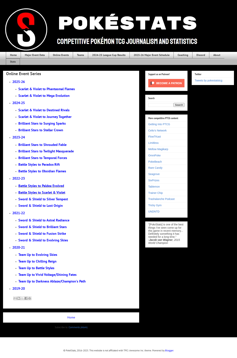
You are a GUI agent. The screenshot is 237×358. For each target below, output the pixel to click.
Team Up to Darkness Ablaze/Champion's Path (52, 281)
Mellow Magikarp (158, 149)
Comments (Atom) (78, 327)
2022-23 (18, 178)
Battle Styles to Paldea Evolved (41, 186)
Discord (200, 55)
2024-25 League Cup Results (109, 55)
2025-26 (18, 82)
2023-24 (18, 137)
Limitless (153, 142)
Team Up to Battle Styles (36, 268)
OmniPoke (154, 155)
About (216, 55)
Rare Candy (155, 167)
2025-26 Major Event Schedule (152, 55)
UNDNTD (153, 211)
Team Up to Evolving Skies (37, 254)
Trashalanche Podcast (161, 198)
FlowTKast (154, 136)
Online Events (61, 55)
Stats (13, 61)
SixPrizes (153, 180)
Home (13, 55)
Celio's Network (157, 130)
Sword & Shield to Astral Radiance (43, 220)
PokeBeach (155, 161)
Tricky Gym (155, 205)
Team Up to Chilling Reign (37, 261)
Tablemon (154, 186)
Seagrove (154, 174)
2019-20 (18, 288)
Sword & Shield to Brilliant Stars (42, 227)
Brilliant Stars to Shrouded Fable (42, 144)
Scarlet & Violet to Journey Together (44, 117)
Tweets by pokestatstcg (208, 80)
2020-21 (18, 247)
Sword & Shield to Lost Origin (40, 205)
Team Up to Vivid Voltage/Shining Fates (47, 274)
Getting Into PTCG (159, 124)
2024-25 (18, 103)
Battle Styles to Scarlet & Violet (41, 192)
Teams (80, 55)
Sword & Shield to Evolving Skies (43, 240)
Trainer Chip (155, 192)
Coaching (183, 55)
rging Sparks (42, 123)
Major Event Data (35, 55)
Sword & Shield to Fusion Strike (42, 233)
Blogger (169, 350)
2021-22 (18, 213)
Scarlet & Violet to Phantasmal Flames (46, 89)
